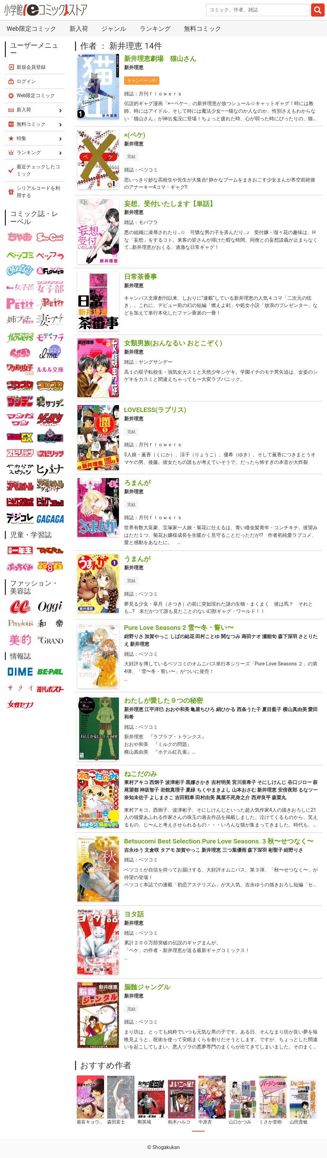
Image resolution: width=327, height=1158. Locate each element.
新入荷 (78, 28)
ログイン (26, 81)
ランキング (155, 28)
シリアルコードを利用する (38, 191)
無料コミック (202, 28)
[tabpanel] (90, 1100)
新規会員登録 (31, 67)
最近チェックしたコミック (38, 170)
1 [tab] (198, 1131)
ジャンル (113, 28)
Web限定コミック (31, 28)
